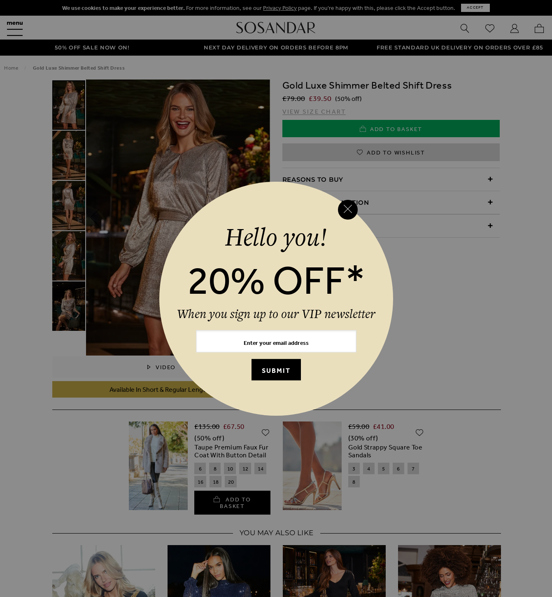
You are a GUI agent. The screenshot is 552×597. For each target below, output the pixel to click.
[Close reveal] (348, 210)
